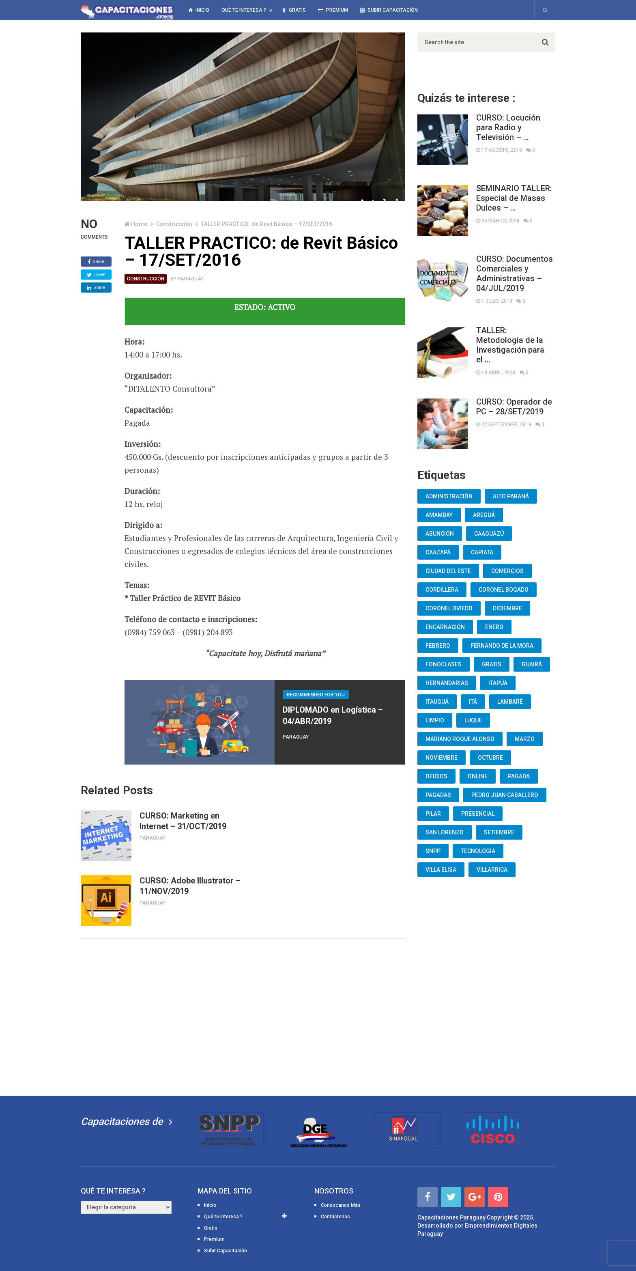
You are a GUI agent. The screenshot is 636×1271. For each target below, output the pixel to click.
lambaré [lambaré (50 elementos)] (510, 701)
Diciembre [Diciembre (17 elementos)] (507, 608)
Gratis (294, 10)
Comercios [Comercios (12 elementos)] (507, 571)
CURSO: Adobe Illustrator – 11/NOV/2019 (190, 886)
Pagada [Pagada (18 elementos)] (519, 776)
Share (96, 262)
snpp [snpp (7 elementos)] (432, 851)
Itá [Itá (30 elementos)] (473, 701)
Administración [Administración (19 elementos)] (449, 496)
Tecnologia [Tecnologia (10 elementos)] (478, 851)
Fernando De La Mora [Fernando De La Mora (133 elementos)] (502, 645)
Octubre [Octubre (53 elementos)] (490, 757)
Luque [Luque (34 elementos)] (473, 720)
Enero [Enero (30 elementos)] (494, 627)
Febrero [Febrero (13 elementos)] (437, 645)
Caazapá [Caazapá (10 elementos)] (438, 552)
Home (139, 224)
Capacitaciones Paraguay (451, 1217)
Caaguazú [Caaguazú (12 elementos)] (489, 533)
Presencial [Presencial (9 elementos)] (477, 813)
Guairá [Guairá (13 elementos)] (532, 664)
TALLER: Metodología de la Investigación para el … (510, 344)
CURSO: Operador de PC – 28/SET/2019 (514, 406)
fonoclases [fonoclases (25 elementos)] (443, 664)
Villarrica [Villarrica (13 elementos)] (492, 869)
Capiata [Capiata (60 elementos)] (482, 552)
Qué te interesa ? (243, 10)
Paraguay (191, 279)
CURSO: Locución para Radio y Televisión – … (508, 127)
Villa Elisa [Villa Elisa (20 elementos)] (440, 869)
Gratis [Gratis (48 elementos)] (491, 664)
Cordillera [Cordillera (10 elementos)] (441, 589)
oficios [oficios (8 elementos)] (436, 776)
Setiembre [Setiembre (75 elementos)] (499, 832)
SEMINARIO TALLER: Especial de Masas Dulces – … (514, 198)
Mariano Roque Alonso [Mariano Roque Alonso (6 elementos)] (459, 739)
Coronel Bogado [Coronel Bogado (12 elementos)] (504, 589)
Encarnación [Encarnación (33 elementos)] (445, 627)
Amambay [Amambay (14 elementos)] (439, 515)
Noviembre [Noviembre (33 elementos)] (441, 757)
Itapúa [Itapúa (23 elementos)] (497, 683)
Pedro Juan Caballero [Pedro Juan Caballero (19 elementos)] (504, 795)
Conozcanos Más (341, 1205)
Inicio (198, 10)
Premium (333, 10)
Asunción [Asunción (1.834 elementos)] (439, 533)
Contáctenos (335, 1216)
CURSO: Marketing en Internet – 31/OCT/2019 (183, 821)
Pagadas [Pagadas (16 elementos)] (438, 795)
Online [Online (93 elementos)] (478, 776)
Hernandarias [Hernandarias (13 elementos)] (446, 683)
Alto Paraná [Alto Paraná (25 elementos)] (511, 496)
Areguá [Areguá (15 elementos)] (484, 515)
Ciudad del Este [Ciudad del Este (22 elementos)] (448, 571)
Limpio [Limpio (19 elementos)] (434, 720)
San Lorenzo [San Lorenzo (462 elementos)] (444, 832)
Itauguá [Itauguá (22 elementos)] (437, 701)
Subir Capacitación (389, 10)
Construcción (174, 224)
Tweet (96, 275)
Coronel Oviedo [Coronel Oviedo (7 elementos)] (449, 608)
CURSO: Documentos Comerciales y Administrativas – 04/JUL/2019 (514, 273)
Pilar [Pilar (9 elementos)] (433, 813)
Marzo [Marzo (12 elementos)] (525, 739)
